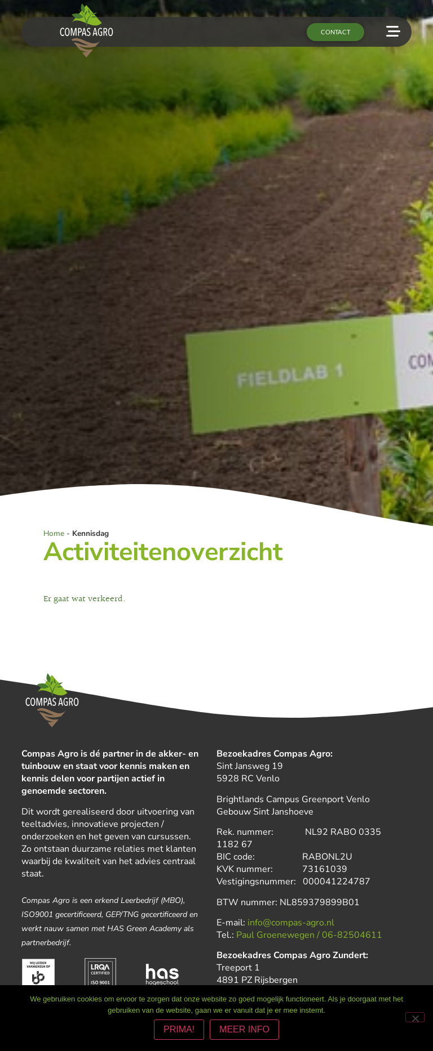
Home (53, 533)
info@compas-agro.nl (291, 923)
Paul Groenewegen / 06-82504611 (309, 935)
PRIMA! (179, 1029)
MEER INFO (244, 1029)
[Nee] (415, 1017)
